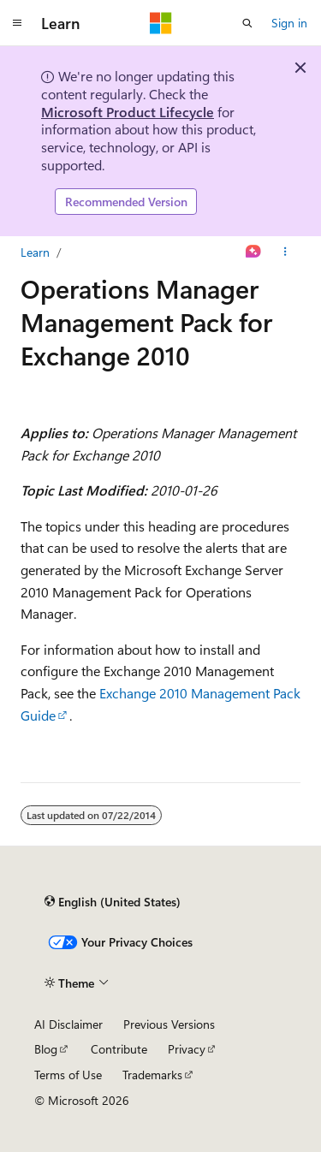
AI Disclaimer (68, 1024)
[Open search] (247, 23)
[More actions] (285, 252)
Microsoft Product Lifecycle (127, 112)
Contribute (119, 1049)
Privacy (186, 1049)
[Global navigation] (17, 23)
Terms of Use (68, 1074)
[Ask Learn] (253, 252)
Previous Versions (169, 1024)
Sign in (289, 23)
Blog (45, 1049)
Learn (35, 252)
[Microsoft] (161, 23)
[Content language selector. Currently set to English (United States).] (112, 901)
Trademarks (152, 1074)
